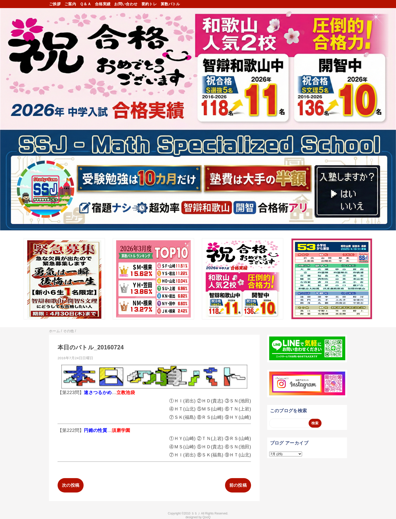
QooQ (207, 517)
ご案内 (70, 4)
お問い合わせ (125, 4)
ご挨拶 (55, 4)
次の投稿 (70, 485)
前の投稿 (238, 485)
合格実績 (102, 4)
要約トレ (149, 4)
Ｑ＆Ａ (85, 4)
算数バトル (170, 4)
